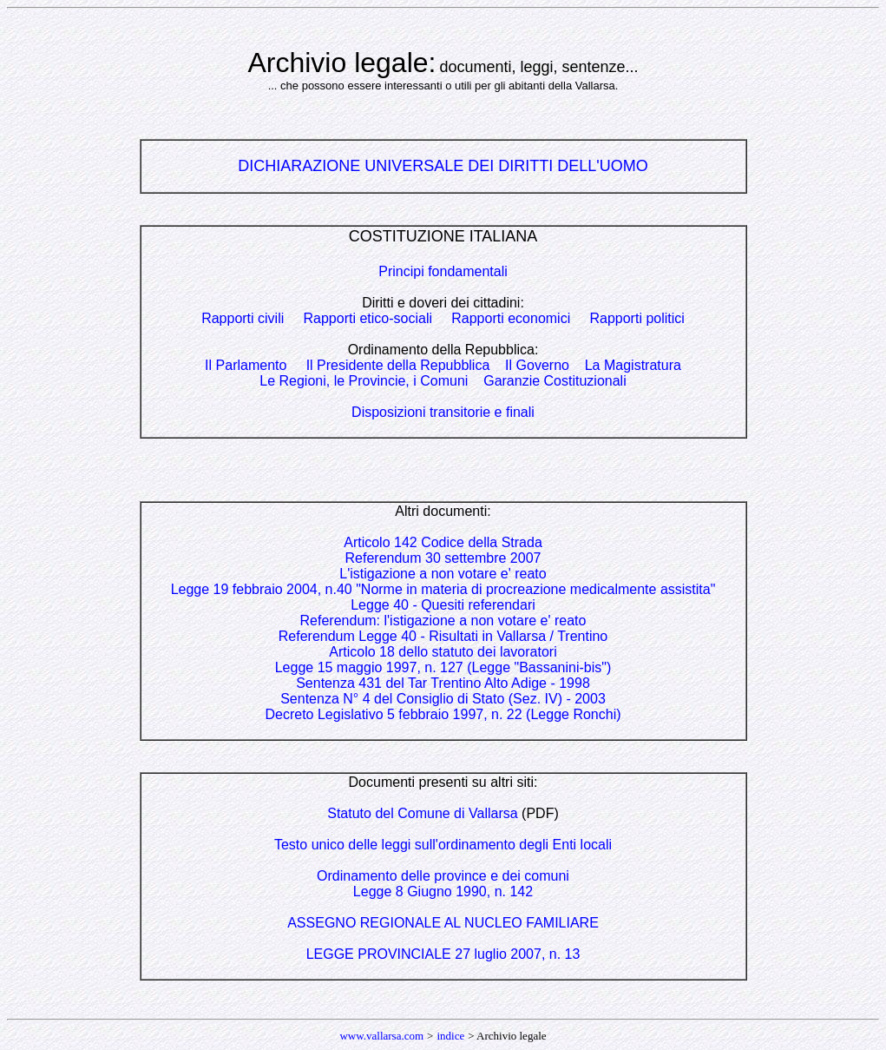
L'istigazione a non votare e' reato (442, 573)
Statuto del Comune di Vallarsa (422, 813)
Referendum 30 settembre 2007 (443, 558)
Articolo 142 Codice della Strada (443, 542)
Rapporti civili (244, 318)
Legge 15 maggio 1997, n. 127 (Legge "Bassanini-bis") (443, 667)
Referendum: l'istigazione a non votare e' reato (443, 620)
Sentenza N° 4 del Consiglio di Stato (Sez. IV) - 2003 (443, 698)
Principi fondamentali (443, 271)
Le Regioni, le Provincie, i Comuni (363, 380)
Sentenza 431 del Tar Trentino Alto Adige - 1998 (443, 683)
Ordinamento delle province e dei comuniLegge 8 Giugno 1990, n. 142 (443, 883)
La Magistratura (633, 365)
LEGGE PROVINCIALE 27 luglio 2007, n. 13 (443, 954)
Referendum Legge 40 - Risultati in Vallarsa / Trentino (443, 636)
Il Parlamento (248, 365)
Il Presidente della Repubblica (398, 365)
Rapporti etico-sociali (370, 318)
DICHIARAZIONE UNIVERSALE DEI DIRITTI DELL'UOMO (443, 166)
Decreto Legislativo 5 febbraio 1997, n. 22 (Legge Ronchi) (442, 714)
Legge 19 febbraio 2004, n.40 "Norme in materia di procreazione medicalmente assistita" (443, 589)
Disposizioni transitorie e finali (443, 412)
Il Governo (537, 365)
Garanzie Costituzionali (555, 380)
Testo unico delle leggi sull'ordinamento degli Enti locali (443, 844)
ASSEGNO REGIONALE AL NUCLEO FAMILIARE (443, 922)
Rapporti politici (636, 318)
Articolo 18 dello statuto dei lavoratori (442, 651)
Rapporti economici (512, 318)
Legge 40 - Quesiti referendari (443, 605)
